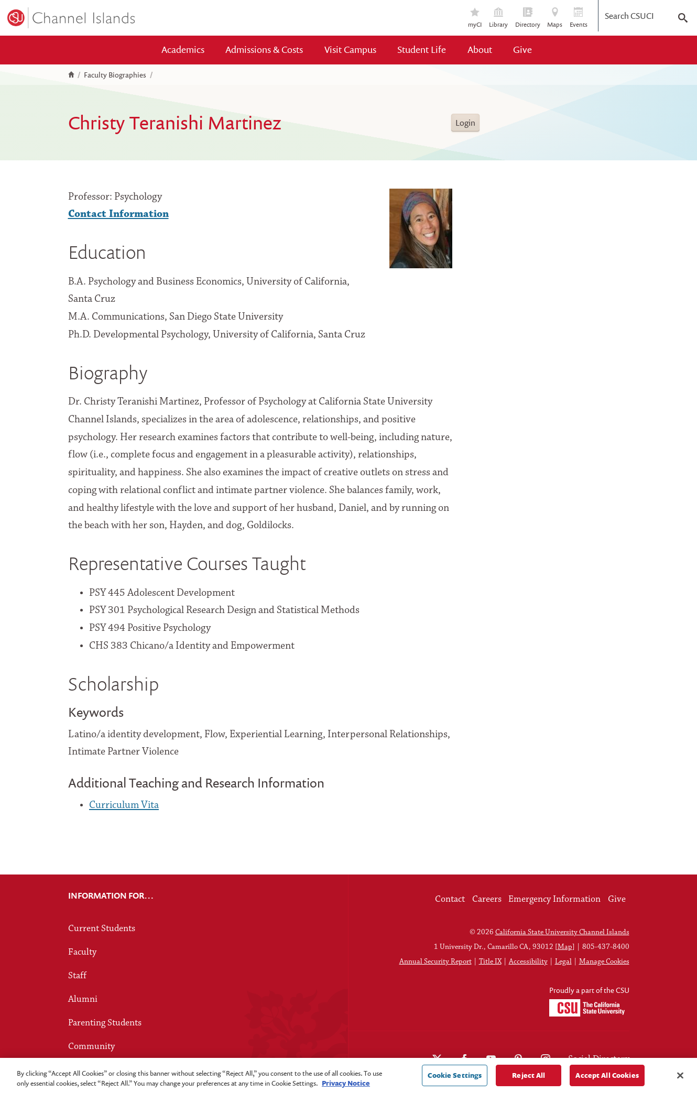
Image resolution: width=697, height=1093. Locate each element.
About (479, 49)
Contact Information (118, 214)
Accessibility (528, 962)
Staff (77, 976)
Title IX (490, 962)
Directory (527, 18)
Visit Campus (350, 49)
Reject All (528, 1078)
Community (91, 1047)
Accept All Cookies (606, 1078)
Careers (487, 899)
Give (522, 49)
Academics (182, 49)
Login (465, 122)
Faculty (82, 952)
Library (498, 18)
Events (578, 18)
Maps (554, 18)
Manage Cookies (604, 962)
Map (565, 947)
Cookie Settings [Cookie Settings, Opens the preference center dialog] (455, 1078)
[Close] (680, 1078)
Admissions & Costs (264, 49)
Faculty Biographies (115, 75)
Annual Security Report (435, 962)
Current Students (101, 929)
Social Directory (598, 1059)
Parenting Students (104, 1023)
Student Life (421, 49)
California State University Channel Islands (562, 932)
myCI (475, 18)
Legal (563, 962)
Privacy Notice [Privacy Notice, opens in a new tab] (346, 1086)
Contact (450, 899)
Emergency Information (554, 899)
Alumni (82, 999)
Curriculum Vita (124, 805)
